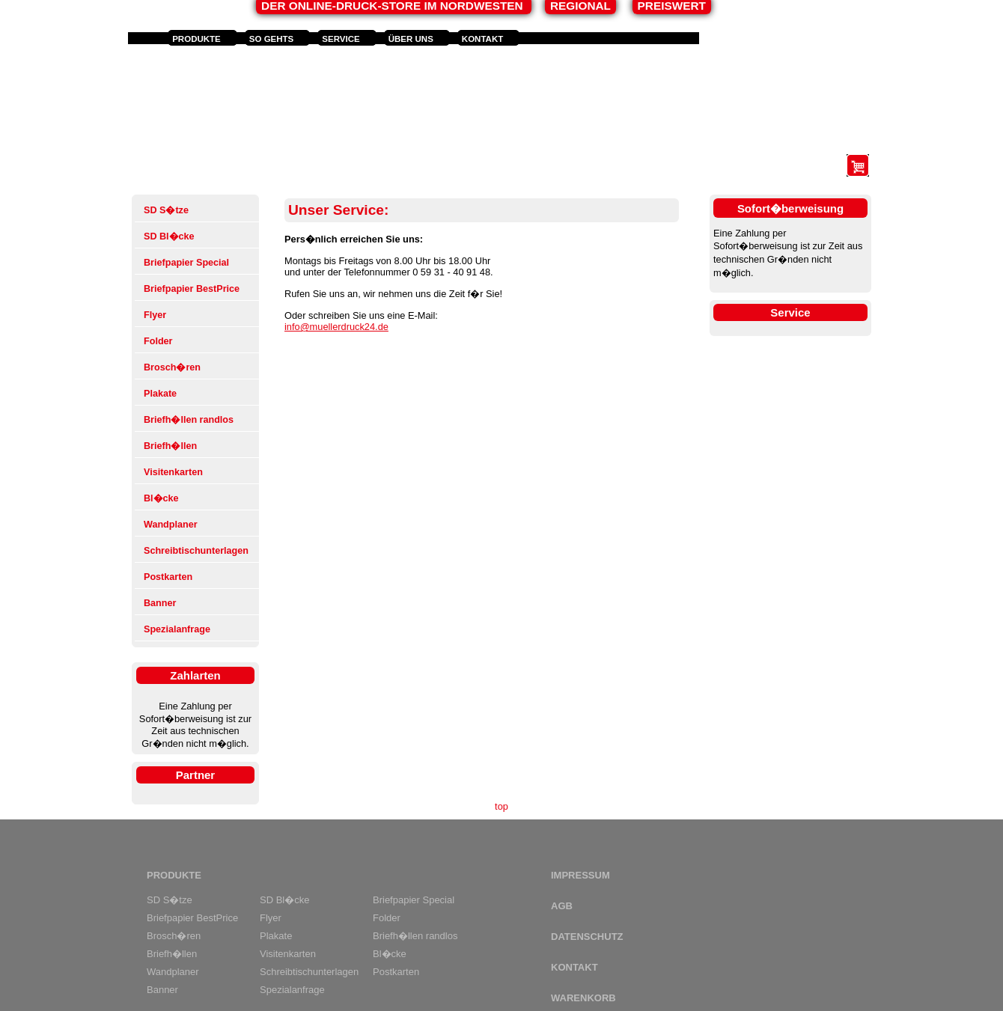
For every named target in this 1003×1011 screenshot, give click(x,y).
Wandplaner (171, 524)
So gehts (271, 38)
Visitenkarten (173, 472)
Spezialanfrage (177, 629)
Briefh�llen (170, 446)
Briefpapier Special (186, 262)
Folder (158, 341)
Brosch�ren (172, 367)
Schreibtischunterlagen (196, 551)
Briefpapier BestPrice (192, 289)
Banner (160, 603)
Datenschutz (587, 936)
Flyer (155, 315)
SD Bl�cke (169, 236)
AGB (562, 905)
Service (340, 38)
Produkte (196, 38)
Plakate (160, 393)
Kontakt (482, 38)
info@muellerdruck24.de (336, 326)
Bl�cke (161, 498)
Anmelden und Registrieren (773, 38)
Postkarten (168, 577)
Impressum (580, 875)
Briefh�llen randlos (189, 420)
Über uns (410, 38)
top (501, 806)
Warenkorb (583, 998)
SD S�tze (166, 210)
